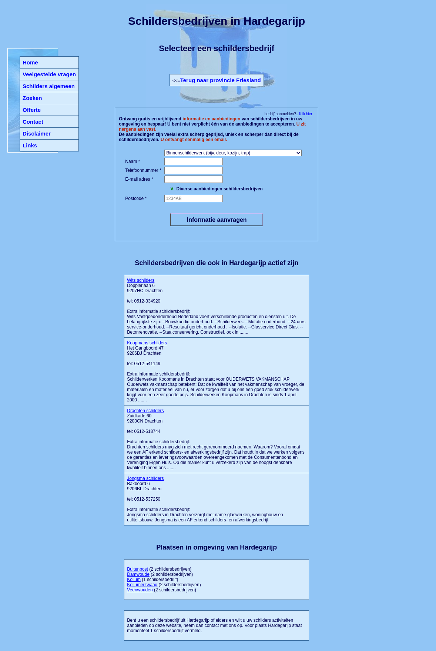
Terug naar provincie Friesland (220, 80)
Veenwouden (139, 589)
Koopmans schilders (147, 342)
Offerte (32, 110)
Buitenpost (137, 569)
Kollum (134, 579)
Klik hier (305, 114)
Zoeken (32, 98)
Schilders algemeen (49, 86)
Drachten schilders (145, 410)
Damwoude (138, 574)
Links (30, 145)
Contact (33, 121)
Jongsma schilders (145, 478)
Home (30, 62)
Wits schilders (140, 280)
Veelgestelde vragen (49, 74)
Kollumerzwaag (142, 584)
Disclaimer (37, 133)
